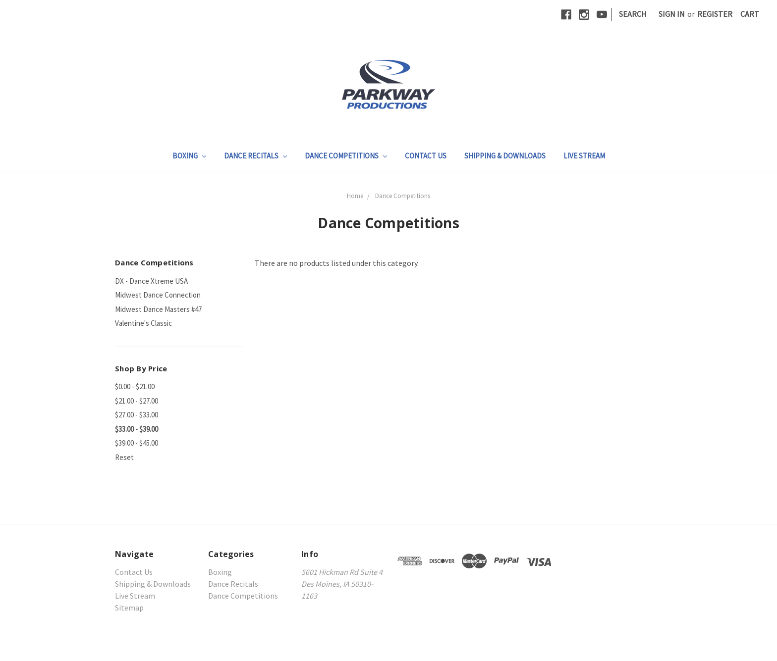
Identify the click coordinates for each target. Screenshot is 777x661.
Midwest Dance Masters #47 (158, 309)
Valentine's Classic (143, 323)
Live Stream (584, 155)
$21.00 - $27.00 (136, 401)
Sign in (672, 14)
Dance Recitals (255, 155)
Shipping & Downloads (505, 155)
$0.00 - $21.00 (135, 386)
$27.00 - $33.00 (136, 414)
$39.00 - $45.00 (136, 443)
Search (633, 14)
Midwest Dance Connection (158, 295)
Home (355, 196)
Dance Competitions (346, 155)
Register (714, 14)
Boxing (189, 155)
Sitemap (129, 607)
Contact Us (425, 155)
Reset (124, 457)
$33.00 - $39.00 (136, 429)
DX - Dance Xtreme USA (151, 281)
